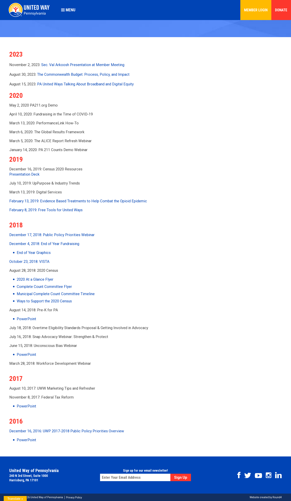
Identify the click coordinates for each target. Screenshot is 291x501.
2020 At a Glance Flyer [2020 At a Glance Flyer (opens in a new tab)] (35, 279)
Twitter (247, 475)
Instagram (268, 475)
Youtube (258, 475)
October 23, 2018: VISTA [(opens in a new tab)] (29, 261)
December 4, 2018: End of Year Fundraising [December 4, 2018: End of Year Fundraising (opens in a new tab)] (44, 243)
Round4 (277, 497)
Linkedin (278, 475)
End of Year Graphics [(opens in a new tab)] (34, 252)
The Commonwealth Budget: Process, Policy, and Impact (83, 74)
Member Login (256, 10)
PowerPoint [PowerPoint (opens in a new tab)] (26, 319)
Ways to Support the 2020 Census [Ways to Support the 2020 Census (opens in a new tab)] (44, 301)
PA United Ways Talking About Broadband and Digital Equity (85, 84)
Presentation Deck (24, 174)
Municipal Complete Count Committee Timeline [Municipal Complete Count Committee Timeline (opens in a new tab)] (56, 294)
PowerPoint (26, 406)
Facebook (239, 475)
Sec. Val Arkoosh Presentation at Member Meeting (82, 65)
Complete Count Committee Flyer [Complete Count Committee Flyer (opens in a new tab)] (44, 286)
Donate (281, 10)
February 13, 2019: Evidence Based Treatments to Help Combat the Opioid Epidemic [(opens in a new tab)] (78, 201)
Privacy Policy (74, 497)
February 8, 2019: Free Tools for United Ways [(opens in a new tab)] (46, 210)
